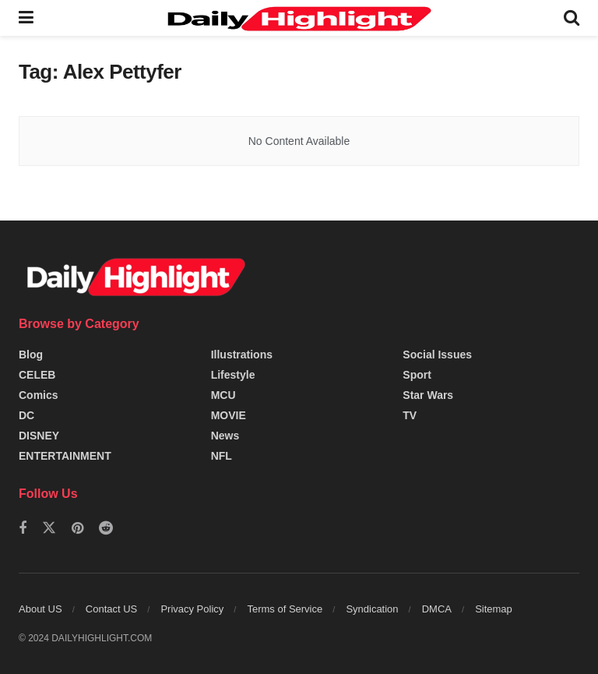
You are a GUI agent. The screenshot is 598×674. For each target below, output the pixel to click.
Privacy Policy (191, 609)
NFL (221, 456)
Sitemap (493, 609)
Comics (38, 395)
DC (26, 415)
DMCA (437, 609)
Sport (417, 375)
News (225, 435)
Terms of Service (284, 609)
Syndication (372, 609)
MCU (223, 395)
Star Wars (428, 395)
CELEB (37, 375)
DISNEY (39, 435)
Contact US (111, 609)
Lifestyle (233, 375)
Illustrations (242, 354)
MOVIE (228, 415)
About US (40, 609)
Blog (31, 354)
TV (410, 415)
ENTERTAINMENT (65, 456)
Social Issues (437, 354)
